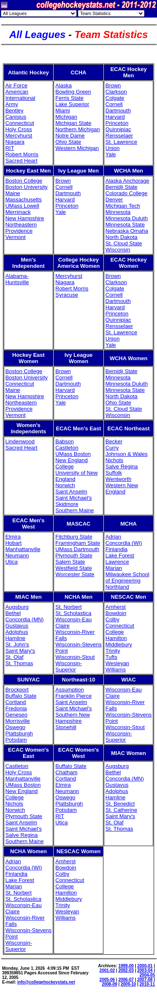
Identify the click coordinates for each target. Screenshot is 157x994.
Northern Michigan (77, 129)
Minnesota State (125, 224)
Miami (62, 110)
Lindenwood (20, 441)
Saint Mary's (20, 651)
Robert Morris (22, 154)
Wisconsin (118, 250)
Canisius (15, 117)
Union (113, 148)
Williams (116, 669)
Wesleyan (117, 663)
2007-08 (145, 979)
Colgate (115, 98)
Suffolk (114, 473)
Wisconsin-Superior (68, 666)
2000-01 (145, 965)
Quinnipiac (118, 129)
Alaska (63, 85)
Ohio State (68, 142)
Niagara (15, 142)
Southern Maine (74, 510)
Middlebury (119, 644)
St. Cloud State (124, 243)
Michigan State (73, 123)
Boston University (26, 187)
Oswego (15, 727)
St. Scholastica (73, 613)
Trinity (113, 651)
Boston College (23, 181)
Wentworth (118, 479)
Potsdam (16, 740)
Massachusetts (23, 199)
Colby (112, 619)
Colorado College (126, 193)
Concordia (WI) (124, 543)
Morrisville (17, 721)
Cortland (15, 702)
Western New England (122, 488)
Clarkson (116, 92)
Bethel (13, 613)
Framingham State (77, 543)
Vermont (15, 237)
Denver (114, 199)
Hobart (13, 543)
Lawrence (117, 562)
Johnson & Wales (127, 454)
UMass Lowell (22, 206)
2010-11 (147, 984)
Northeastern (21, 224)
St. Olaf (14, 657)
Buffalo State (20, 696)
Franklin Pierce (73, 696)
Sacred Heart (21, 161)
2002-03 (126, 970)
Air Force (16, 85)
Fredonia (16, 708)
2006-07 (126, 979)
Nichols (115, 460)
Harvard (115, 117)
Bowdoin (116, 613)
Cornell (114, 104)
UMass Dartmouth (77, 549)
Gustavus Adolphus (16, 629)
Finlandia (117, 549)
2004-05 (147, 975)
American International (20, 95)
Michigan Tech (123, 206)
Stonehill (65, 727)
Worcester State (74, 574)
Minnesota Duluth (127, 218)
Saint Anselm (71, 491)
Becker (114, 441)
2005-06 (107, 979)
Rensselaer (119, 135)
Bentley (14, 110)
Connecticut (19, 123)
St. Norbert (68, 607)
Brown (113, 85)
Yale (111, 154)
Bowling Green (73, 92)
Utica (11, 562)
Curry (112, 448)
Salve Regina (122, 466)
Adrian (113, 537)
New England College (71, 463)
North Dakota (122, 237)
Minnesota (118, 212)
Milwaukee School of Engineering (127, 577)
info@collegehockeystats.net (46, 982)
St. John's (17, 644)
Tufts (111, 657)
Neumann (17, 555)
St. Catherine (121, 810)
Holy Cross (18, 129)
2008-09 (109, 984)
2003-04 (145, 970)
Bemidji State (122, 187)
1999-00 (126, 965)
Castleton (66, 448)
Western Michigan (77, 148)
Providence (19, 231)
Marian (114, 568)
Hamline (15, 638)
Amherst (116, 607)
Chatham (66, 772)
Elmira (13, 537)
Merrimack (18, 212)
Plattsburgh (19, 733)
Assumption (69, 689)
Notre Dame (70, 135)
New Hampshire (24, 218)
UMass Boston (73, 454)
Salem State (70, 562)
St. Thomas (19, 663)
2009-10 (128, 984)
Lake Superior (72, 104)
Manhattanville (23, 549)
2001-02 (107, 970)
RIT (9, 148)
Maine (12, 193)
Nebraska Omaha (127, 231)
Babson (64, 441)
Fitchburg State (73, 537)
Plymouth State (73, 555)
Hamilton (116, 638)
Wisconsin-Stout (75, 657)
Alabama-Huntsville (17, 279)
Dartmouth (118, 110)
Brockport (17, 689)
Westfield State (73, 568)
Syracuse (66, 295)
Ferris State (69, 98)
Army (11, 104)
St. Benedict (120, 804)
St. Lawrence (121, 142)
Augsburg (17, 607)
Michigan (66, 117)
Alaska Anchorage (127, 181)
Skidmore (66, 504)
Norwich (65, 485)
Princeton (117, 123)
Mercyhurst (18, 135)
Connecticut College (120, 629)
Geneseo (16, 715)
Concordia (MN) (24, 619)
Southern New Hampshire (72, 718)
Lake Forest (120, 555)
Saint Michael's (73, 498)
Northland (117, 587)
